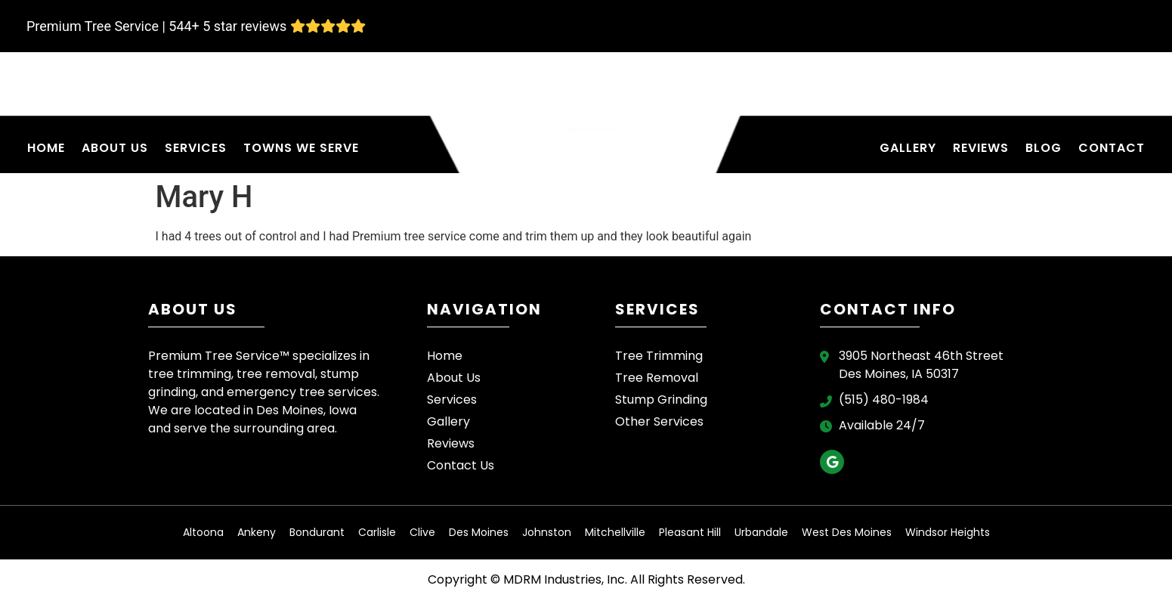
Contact (1111, 147)
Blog (1043, 147)
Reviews (981, 147)
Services (196, 147)
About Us (115, 147)
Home (46, 147)
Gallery (908, 147)
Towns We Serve (301, 147)
